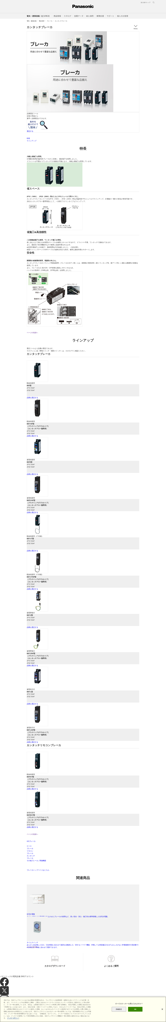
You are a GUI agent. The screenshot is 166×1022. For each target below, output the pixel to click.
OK (135, 1009)
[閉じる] (162, 1009)
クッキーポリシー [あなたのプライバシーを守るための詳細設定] (13, 1018)
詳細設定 (119, 1009)
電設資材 (41, 21)
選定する (30, 131)
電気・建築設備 (31, 21)
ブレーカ (49, 21)
